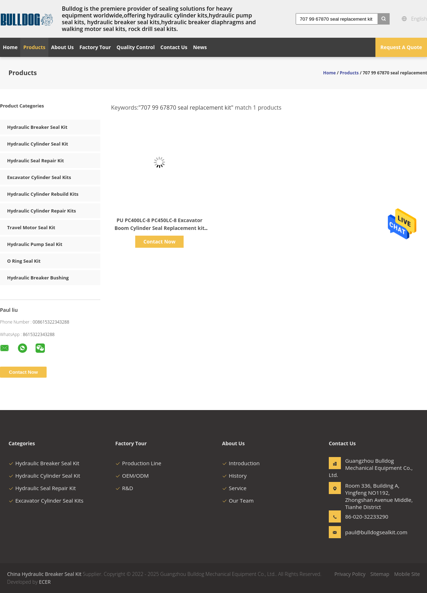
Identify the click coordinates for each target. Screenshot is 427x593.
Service (234, 488)
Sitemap (379, 574)
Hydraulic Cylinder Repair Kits (41, 211)
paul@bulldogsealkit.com (367, 532)
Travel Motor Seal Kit (31, 227)
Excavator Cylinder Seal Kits (39, 177)
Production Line (138, 463)
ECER (45, 581)
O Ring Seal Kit (24, 261)
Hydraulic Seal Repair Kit (35, 160)
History (234, 475)
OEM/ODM (132, 475)
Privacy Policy (349, 574)
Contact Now (159, 241)
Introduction (241, 463)
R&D (124, 488)
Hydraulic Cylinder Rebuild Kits (42, 194)
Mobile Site (407, 574)
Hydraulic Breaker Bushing (38, 277)
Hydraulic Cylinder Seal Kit (37, 144)
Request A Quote (401, 47)
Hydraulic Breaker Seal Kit (37, 127)
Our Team (238, 500)
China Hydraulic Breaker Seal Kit (44, 574)
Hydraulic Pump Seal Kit (34, 244)
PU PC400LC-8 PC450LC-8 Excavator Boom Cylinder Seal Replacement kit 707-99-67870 (160, 228)
